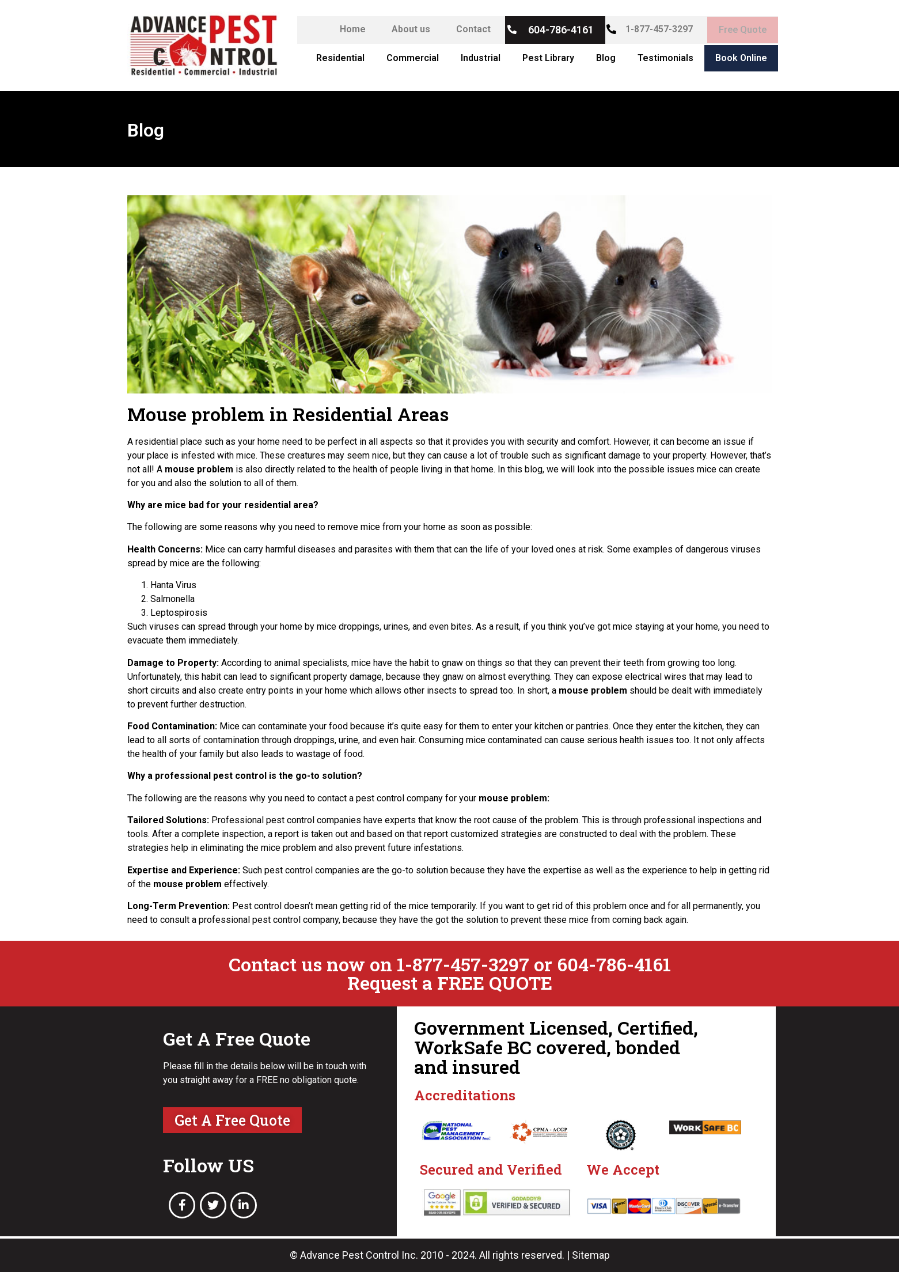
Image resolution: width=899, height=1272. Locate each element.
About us (405, 29)
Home (348, 29)
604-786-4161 (556, 30)
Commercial (412, 57)
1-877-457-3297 (654, 29)
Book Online (741, 57)
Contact (468, 29)
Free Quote (740, 30)
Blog (606, 57)
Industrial (480, 57)
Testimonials (665, 57)
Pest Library (548, 57)
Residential (340, 57)
